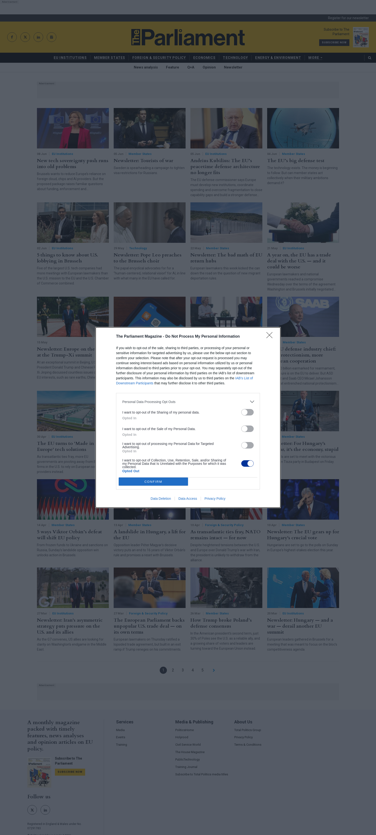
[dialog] (188, 417)
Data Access (187, 498)
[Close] (271, 336)
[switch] (247, 412)
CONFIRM (153, 481)
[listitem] (188, 401)
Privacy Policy (215, 498)
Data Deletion (161, 498)
